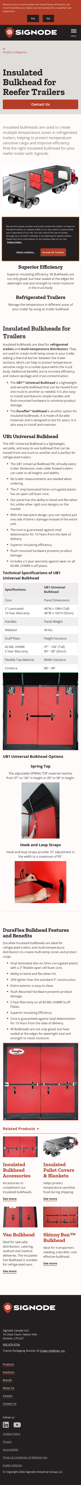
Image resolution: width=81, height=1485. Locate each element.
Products (8, 1364)
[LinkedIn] (6, 1425)
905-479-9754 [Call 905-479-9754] (11, 1344)
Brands (7, 1380)
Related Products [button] (19, 1128)
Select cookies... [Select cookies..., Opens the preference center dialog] (25, 252)
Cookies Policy (11, 1434)
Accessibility (10, 1449)
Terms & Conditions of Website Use (25, 1457)
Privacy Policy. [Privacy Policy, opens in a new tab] (14, 242)
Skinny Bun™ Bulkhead (59, 1237)
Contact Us (54, 104)
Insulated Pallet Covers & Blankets (58, 1170)
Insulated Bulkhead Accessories (17, 1170)
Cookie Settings (12, 1465)
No (48, 18)
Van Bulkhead (19, 1235)
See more (10, 1199)
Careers (8, 1396)
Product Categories (15, 52)
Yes (33, 18)
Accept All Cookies (53, 252)
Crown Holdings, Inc (52, 1350)
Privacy (7, 1441)
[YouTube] (17, 1425)
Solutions (9, 1372)
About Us (8, 1388)
